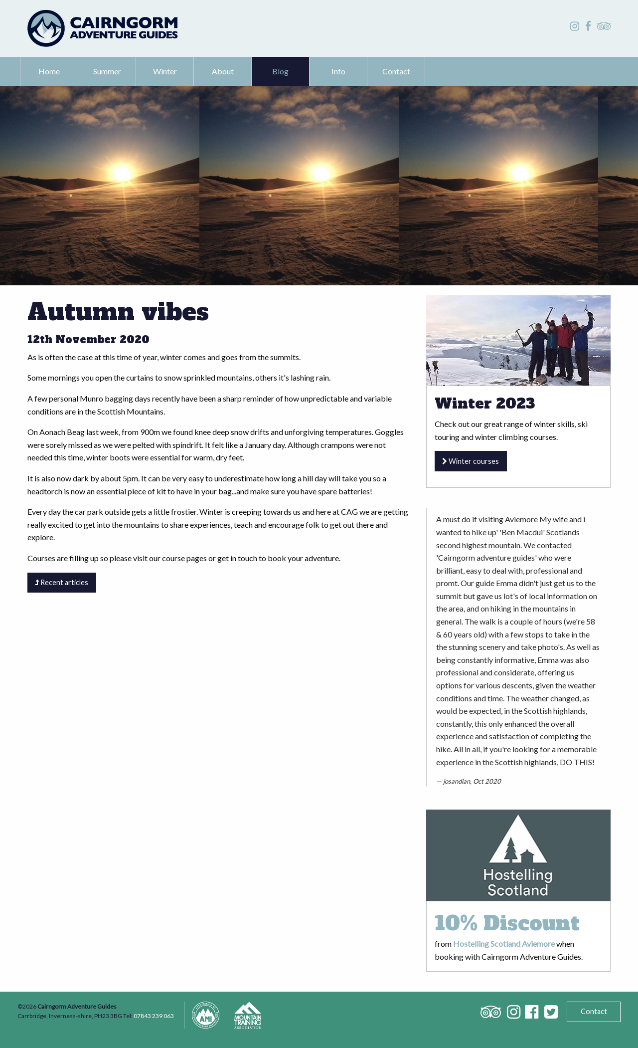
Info (338, 71)
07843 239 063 (154, 1016)
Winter (165, 71)
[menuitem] (49, 71)
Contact (396, 71)
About (223, 71)
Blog (280, 71)
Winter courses (470, 461)
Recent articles (61, 582)
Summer (107, 71)
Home (49, 71)
